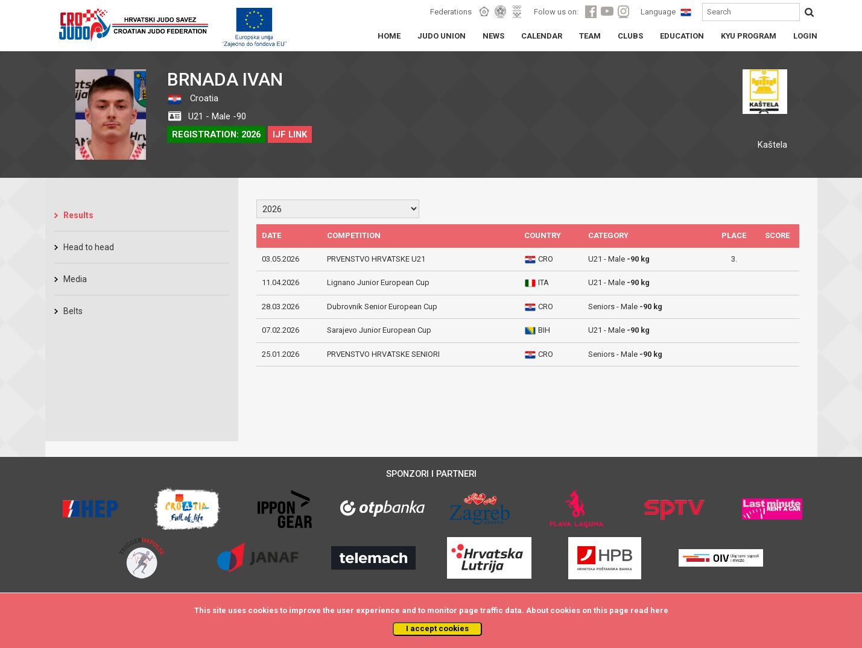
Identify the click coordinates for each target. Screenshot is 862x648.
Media (75, 279)
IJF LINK (290, 134)
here (659, 610)
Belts (73, 311)
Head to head (88, 247)
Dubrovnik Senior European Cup (382, 306)
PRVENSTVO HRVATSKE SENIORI (383, 354)
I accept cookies (437, 628)
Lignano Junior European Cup (378, 282)
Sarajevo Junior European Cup (379, 330)
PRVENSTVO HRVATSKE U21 (376, 258)
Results (78, 215)
